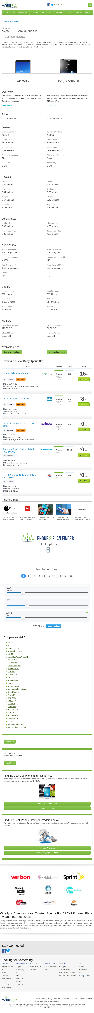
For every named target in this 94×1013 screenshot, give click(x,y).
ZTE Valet (11, 704)
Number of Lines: (47, 569)
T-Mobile (5, 975)
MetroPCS (5, 984)
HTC (17, 972)
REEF (10, 645)
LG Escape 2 (12, 683)
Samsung (19, 984)
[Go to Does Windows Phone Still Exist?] (45, 509)
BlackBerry (19, 969)
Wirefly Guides (81, 975)
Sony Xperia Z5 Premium (17, 727)
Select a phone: (48, 544)
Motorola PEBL (13, 669)
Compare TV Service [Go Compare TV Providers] (47, 848)
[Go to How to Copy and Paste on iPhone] (9, 509)
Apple (18, 966)
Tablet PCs (32, 969)
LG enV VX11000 (14, 666)
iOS (77, 972)
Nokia (18, 981)
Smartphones (61, 966)
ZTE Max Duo (13, 721)
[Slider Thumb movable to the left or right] (23, 593)
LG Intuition (12, 707)
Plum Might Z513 (14, 710)
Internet (49, 12)
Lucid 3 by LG (13, 718)
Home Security (59, 12)
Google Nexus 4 (13, 680)
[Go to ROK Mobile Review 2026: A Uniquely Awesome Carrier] (27, 509)
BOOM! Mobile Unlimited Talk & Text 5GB (19, 476)
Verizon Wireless (7, 966)
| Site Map (82, 998)
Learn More (9, 742)
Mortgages (79, 12)
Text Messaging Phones (65, 975)
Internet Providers (48, 966)
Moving (87, 12)
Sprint (4, 972)
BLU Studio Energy (15, 651)
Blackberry (79, 969)
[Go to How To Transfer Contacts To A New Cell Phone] (82, 509)
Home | (38, 998)
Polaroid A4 (12, 695)
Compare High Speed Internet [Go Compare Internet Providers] (47, 853)
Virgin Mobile (6, 978)
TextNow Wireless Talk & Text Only (18, 424)
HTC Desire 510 (13, 716)
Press (62, 5)
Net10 (4, 981)
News (56, 5)
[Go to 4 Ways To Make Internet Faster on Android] (63, 509)
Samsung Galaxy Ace (16, 724)
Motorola (19, 978)
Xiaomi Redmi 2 (13, 692)
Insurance (70, 12)
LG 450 (10, 654)
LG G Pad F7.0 (13, 648)
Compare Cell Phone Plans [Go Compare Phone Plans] (47, 804)
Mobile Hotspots (34, 966)
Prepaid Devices (62, 969)
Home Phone (35, 12)
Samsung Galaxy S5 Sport (17, 689)
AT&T (4, 969)
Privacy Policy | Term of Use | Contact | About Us (60, 998)
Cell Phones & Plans (9, 12)
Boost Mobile (6, 987)
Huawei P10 (12, 660)
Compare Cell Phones (10, 21)
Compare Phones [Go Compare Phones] (47, 808)
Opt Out (89, 998)
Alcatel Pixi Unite (14, 686)
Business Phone (23, 12)
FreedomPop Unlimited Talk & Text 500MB (18, 450)
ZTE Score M (12, 674)
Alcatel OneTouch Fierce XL (18, 657)
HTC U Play (12, 698)
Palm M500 (12, 642)
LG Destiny (12, 672)
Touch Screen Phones (64, 972)
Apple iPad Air (13, 663)
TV (43, 12)
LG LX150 (11, 713)
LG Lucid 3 (12, 701)
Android (78, 966)
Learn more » (7, 105)
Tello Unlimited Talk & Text (17, 398)
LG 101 (10, 677)
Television (45, 969)
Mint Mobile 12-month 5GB (17, 373)
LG (17, 975)
